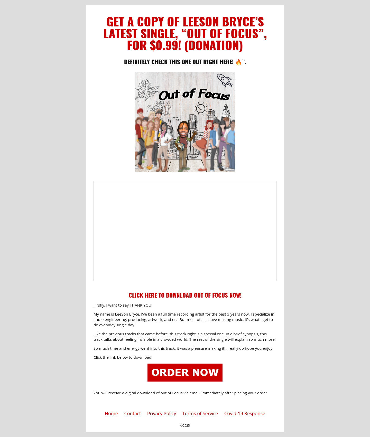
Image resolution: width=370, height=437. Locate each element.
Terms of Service (200, 413)
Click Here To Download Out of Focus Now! (185, 296)
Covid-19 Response (244, 413)
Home (111, 413)
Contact (132, 413)
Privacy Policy (161, 413)
